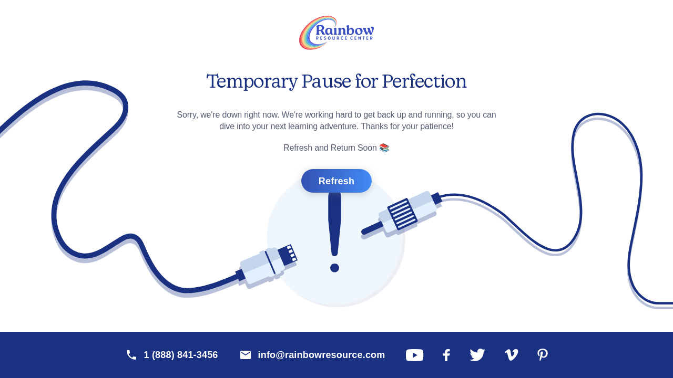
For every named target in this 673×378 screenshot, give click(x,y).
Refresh (336, 181)
